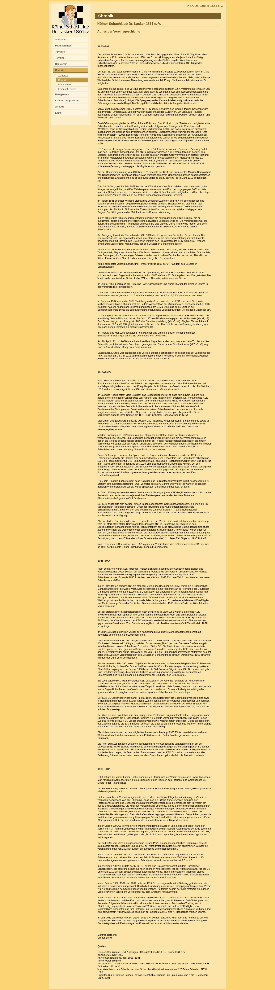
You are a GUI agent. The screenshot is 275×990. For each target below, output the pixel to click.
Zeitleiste (63, 75)
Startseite (60, 39)
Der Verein (61, 64)
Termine (60, 57)
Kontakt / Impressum (67, 100)
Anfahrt (59, 106)
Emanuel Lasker (67, 89)
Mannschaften (63, 45)
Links (58, 112)
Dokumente (64, 84)
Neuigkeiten (62, 94)
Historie (59, 70)
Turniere (60, 51)
